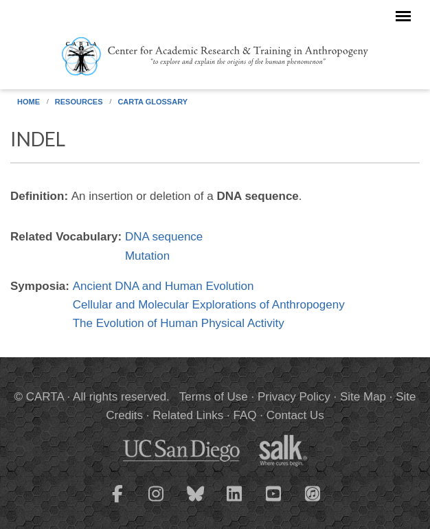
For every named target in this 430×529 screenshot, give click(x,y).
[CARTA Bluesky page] (196, 502)
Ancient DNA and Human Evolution (163, 286)
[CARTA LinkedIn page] (235, 502)
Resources (79, 102)
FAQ (244, 415)
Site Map (363, 396)
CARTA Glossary (152, 102)
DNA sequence (164, 236)
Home (28, 102)
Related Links (187, 415)
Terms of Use (213, 396)
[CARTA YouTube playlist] (274, 502)
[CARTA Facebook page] (117, 502)
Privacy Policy (294, 396)
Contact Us (295, 415)
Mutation (147, 255)
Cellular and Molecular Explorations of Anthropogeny (209, 304)
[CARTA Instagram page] (156, 502)
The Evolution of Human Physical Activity (178, 323)
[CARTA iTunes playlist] (313, 492)
